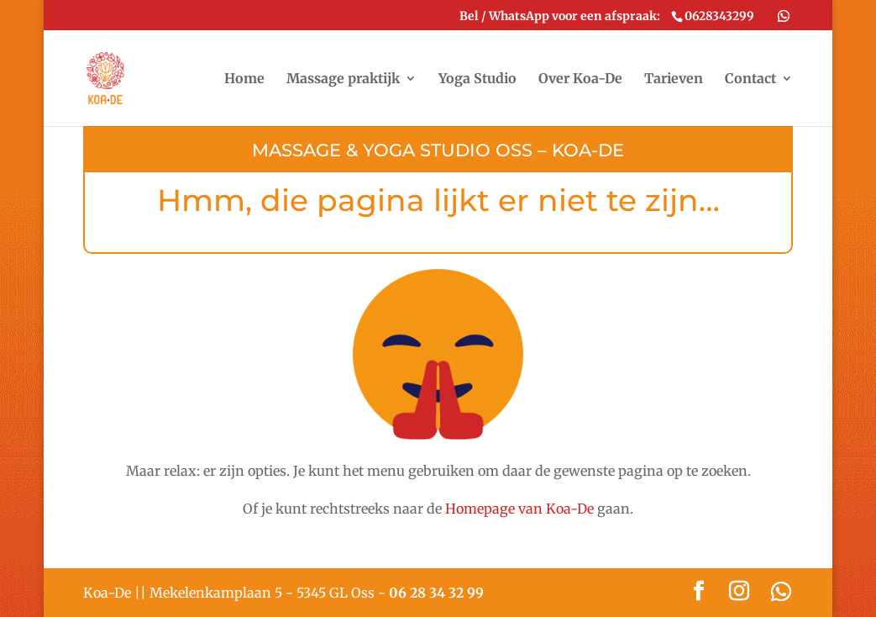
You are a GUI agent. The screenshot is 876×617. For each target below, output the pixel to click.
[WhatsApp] (783, 16)
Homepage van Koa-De (519, 508)
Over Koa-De (580, 79)
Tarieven (673, 79)
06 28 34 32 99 (436, 592)
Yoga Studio (477, 79)
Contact (750, 79)
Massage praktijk (343, 79)
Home (244, 79)
